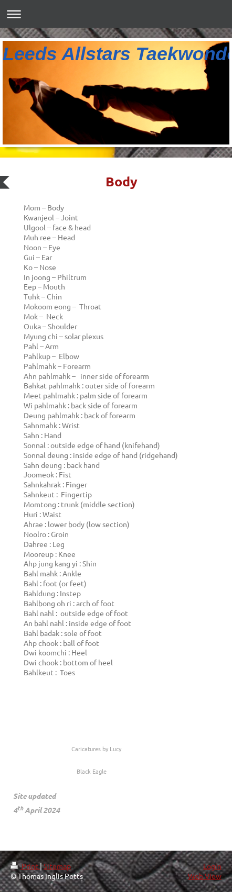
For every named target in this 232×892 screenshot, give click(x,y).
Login (212, 866)
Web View (205, 875)
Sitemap (57, 866)
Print (25, 866)
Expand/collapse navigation (116, 14)
